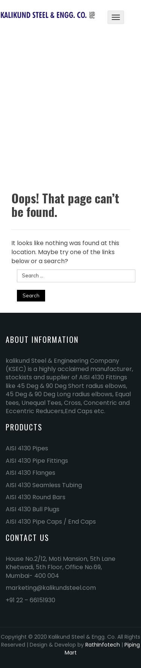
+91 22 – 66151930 (30, 600)
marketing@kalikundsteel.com (51, 587)
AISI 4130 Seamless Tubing (44, 485)
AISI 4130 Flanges (30, 472)
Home (59, 119)
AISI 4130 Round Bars (35, 497)
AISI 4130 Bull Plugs (32, 509)
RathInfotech (102, 644)
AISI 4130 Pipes (27, 448)
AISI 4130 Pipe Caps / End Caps (51, 521)
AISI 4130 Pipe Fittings (37, 460)
